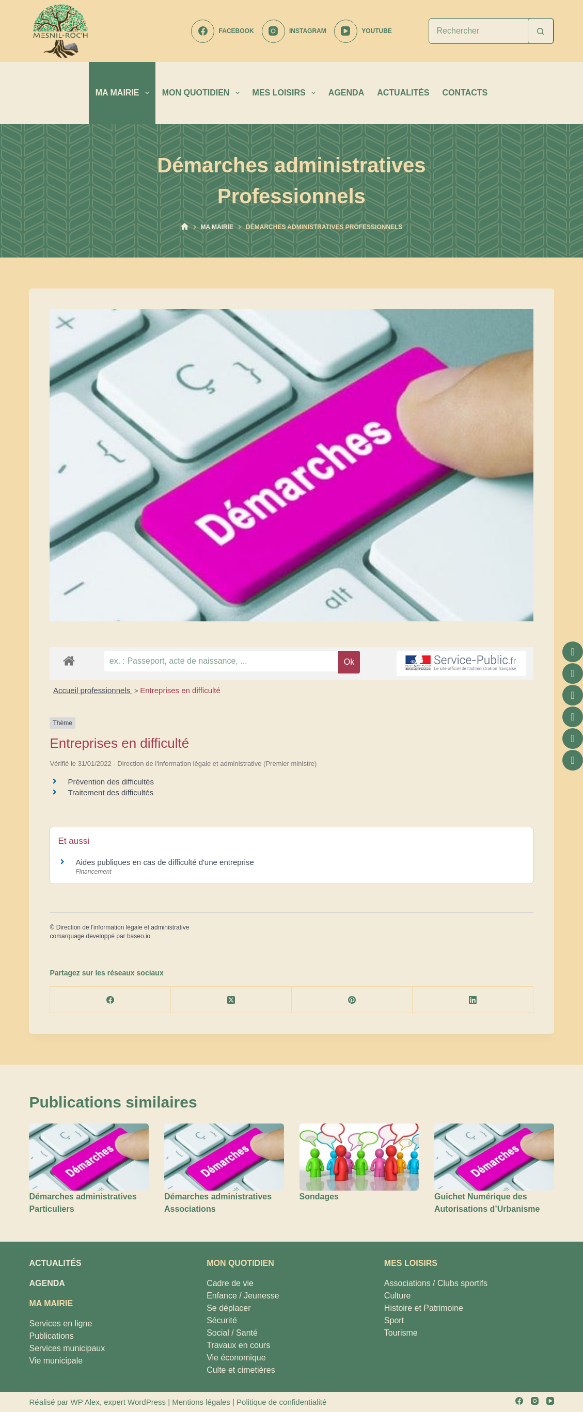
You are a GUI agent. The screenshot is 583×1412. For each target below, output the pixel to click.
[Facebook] (222, 31)
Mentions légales (201, 1402)
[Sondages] (359, 1157)
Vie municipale (56, 1360)
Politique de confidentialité (281, 1402)
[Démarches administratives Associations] (224, 1157)
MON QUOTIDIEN (203, 93)
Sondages (319, 1196)
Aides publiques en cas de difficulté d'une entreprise (164, 862)
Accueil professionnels (92, 690)
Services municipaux (67, 1348)
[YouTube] (363, 31)
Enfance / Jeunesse (243, 1295)
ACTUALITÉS (403, 92)
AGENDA (346, 92)
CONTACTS (465, 92)
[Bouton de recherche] (541, 31)
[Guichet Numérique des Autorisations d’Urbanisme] (494, 1157)
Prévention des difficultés (111, 781)
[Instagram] (294, 31)
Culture (397, 1295)
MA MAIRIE (124, 93)
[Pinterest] (352, 1000)
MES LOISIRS (286, 93)
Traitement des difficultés (110, 792)
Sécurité (222, 1320)
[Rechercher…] (478, 31)
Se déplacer (228, 1308)
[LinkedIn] (473, 1000)
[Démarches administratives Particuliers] (89, 1157)
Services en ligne (60, 1323)
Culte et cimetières (241, 1370)
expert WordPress (135, 1402)
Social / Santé (232, 1332)
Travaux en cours (238, 1345)
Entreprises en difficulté (180, 690)
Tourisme (401, 1332)
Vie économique (236, 1357)
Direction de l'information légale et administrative (123, 927)
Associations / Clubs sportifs (435, 1283)
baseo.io (138, 936)
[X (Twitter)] (231, 1000)
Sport (394, 1320)
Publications (51, 1335)
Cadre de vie (230, 1283)
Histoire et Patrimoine (423, 1308)
